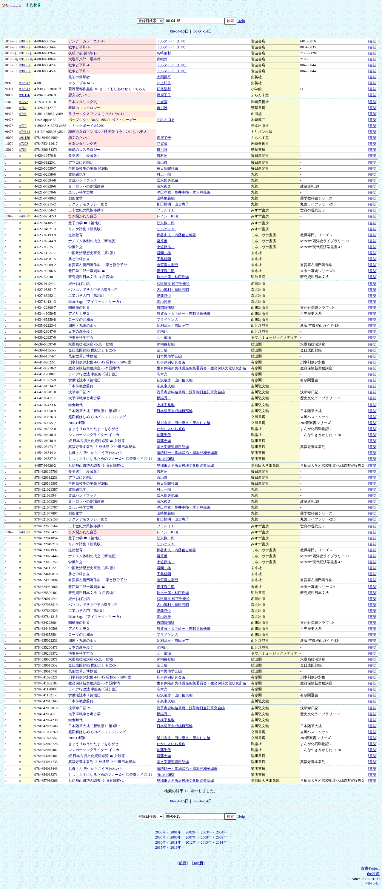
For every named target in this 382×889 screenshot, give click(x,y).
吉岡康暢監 (166, 307)
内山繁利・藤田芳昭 (173, 290)
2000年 (160, 832)
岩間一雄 (164, 253)
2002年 (191, 832)
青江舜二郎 (166, 271)
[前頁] (182, 863)
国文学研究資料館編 (173, 447)
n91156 (24, 95)
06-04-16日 (179, 31)
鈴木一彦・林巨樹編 (173, 277)
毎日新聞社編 (167, 168)
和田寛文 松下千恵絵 (173, 284)
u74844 (24, 132)
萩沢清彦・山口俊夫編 (174, 380)
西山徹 (162, 162)
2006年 (175, 837)
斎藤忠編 (164, 441)
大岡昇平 (164, 77)
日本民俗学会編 (169, 356)
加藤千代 (164, 435)
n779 (23, 126)
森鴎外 (162, 59)
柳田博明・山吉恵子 (173, 204)
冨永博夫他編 (167, 180)
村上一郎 (164, 174)
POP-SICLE (165, 120)
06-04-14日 (202, 31)
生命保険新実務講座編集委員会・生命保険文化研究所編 (201, 368)
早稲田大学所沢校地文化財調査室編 (185, 465)
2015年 (160, 847)
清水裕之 (164, 186)
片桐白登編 (166, 344)
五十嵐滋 (164, 337)
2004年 (221, 832)
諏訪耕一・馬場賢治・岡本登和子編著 (187, 453)
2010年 (160, 842)
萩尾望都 (164, 89)
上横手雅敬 (166, 405)
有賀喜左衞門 (167, 265)
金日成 (162, 350)
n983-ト (25, 41)
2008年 (206, 837)
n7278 (23, 102)
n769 (23, 108)
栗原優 (162, 241)
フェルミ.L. (166, 210)
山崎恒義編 (166, 198)
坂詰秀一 (164, 398)
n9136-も (26, 59)
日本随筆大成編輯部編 (174, 411)
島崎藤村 (164, 53)
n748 (23, 114)
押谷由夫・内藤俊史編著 (176, 235)
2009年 (221, 837)
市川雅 (162, 108)
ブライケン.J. (167, 319)
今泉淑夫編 (166, 386)
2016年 (175, 847)
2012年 (191, 842)
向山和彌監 (166, 459)
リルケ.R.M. (166, 229)
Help (241, 21)
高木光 (162, 374)
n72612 (24, 83)
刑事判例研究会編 (171, 362)
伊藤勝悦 (164, 296)
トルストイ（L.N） (172, 41)
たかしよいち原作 (171, 429)
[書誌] (373, 41)
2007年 (191, 837)
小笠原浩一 (166, 247)
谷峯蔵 (162, 102)
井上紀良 (164, 83)
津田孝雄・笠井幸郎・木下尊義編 (183, 192)
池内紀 (162, 331)
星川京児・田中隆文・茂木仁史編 (183, 423)
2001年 (175, 832)
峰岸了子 (164, 95)
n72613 (24, 89)
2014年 (221, 842)
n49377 (24, 216)
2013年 (206, 842)
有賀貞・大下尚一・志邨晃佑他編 (183, 313)
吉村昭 (162, 155)
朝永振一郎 (166, 223)
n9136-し (26, 53)
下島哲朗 (164, 259)
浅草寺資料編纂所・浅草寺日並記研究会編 (191, 392)
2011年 (175, 842)
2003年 (206, 832)
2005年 (160, 837)
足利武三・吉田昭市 (173, 325)
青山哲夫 (164, 302)
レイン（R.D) (167, 216)
